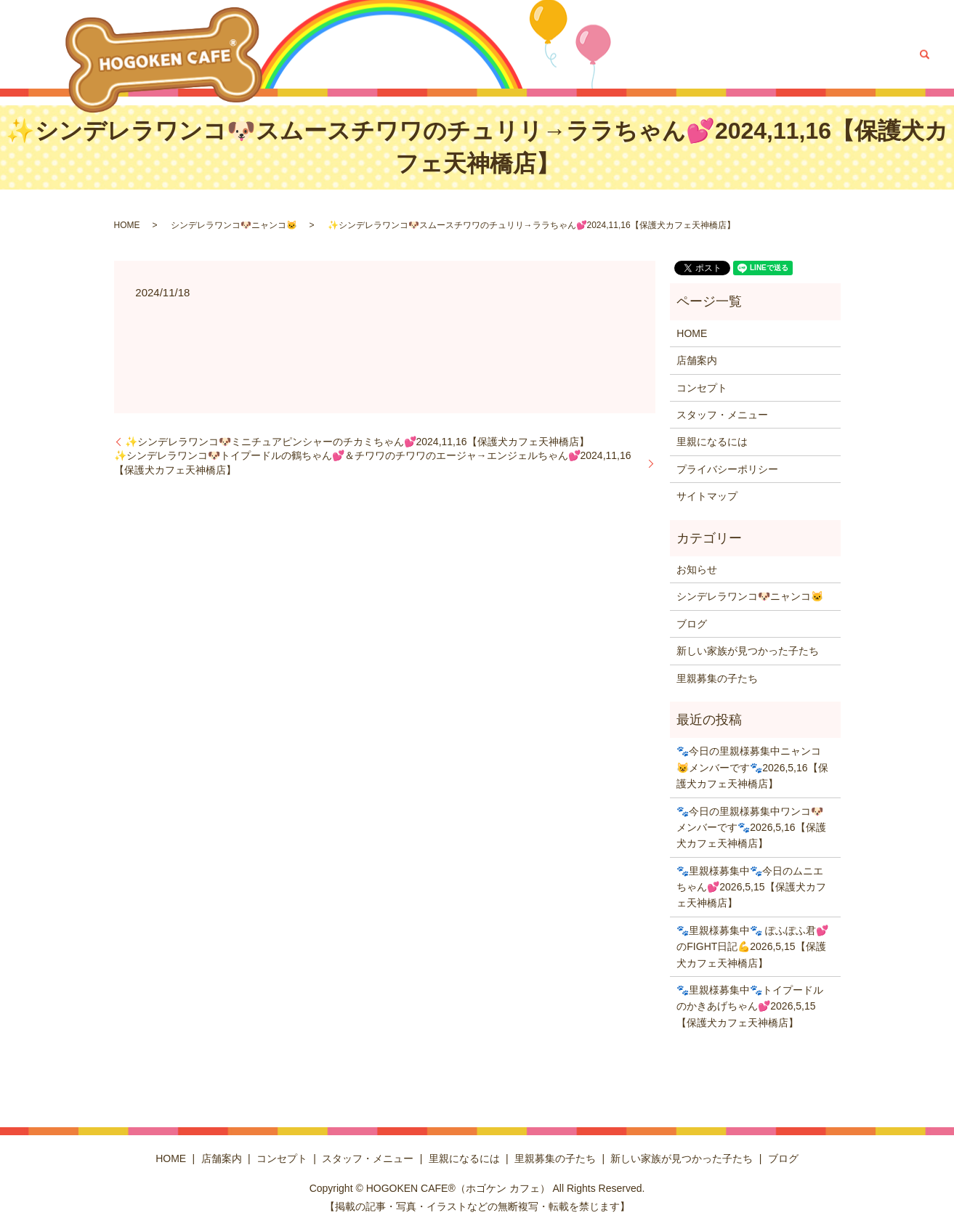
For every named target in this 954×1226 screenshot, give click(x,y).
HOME (308, 54)
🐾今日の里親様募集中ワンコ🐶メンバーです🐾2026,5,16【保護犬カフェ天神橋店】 (750, 827)
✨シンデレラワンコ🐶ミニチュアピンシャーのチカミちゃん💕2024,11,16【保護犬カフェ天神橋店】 (357, 441)
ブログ (888, 54)
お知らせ (696, 569)
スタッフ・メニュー (491, 54)
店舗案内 (354, 54)
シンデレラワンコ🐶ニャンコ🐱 (234, 225)
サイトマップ (706, 496)
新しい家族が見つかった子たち (791, 54)
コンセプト (409, 54)
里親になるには (582, 54)
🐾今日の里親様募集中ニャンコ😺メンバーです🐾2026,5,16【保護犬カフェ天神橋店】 (752, 767)
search (924, 54)
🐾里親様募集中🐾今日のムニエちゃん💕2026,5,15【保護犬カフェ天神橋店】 (750, 887)
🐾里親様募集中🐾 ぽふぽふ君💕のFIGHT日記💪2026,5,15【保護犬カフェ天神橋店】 (752, 947)
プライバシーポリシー (727, 469)
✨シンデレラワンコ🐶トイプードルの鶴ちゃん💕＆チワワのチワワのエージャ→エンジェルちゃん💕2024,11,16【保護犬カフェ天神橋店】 (372, 463)
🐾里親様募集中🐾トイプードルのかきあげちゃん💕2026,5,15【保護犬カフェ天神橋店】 (749, 1006)
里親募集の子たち (669, 54)
